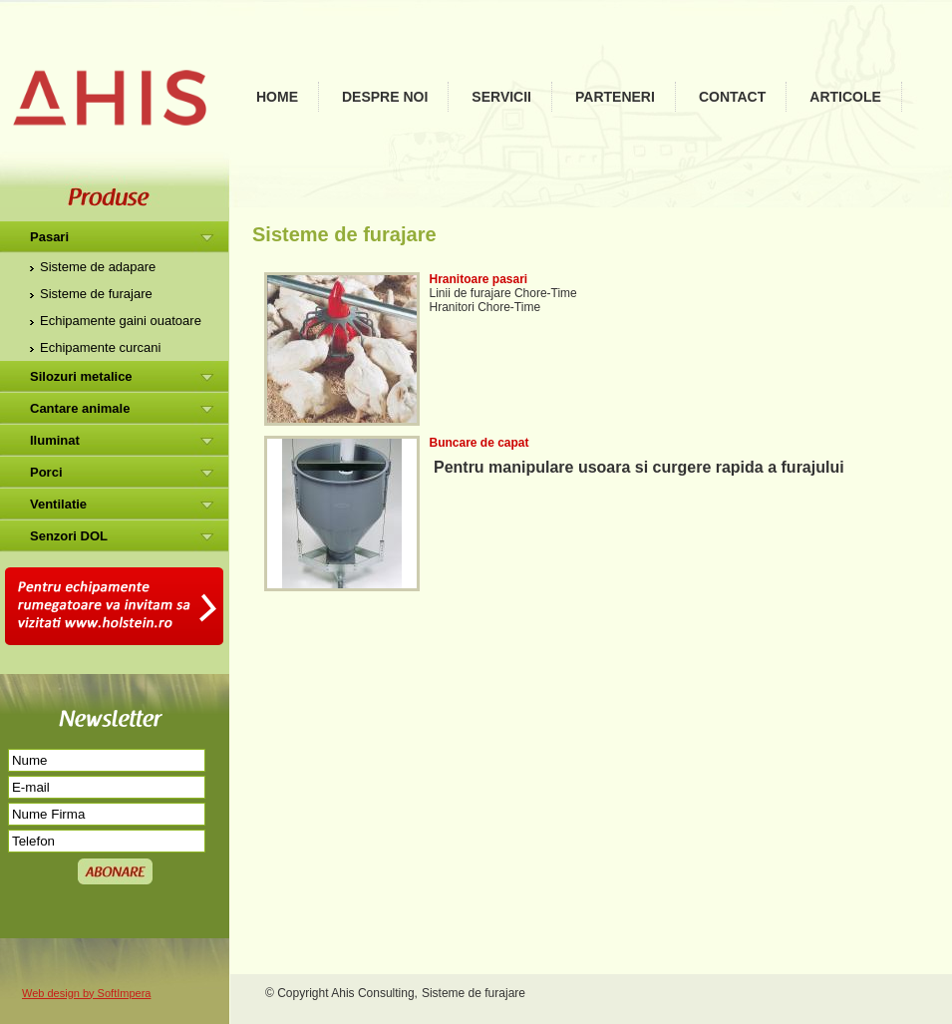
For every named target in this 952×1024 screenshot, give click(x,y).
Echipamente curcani (100, 347)
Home (277, 97)
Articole (845, 97)
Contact (732, 97)
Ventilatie (58, 504)
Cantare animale (80, 408)
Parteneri (615, 97)
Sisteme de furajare (96, 293)
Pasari (49, 236)
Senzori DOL (69, 535)
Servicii (501, 97)
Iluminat (55, 440)
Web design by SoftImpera (86, 993)
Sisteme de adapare (98, 266)
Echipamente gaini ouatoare (120, 320)
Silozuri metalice (81, 376)
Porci (46, 472)
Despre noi (385, 97)
